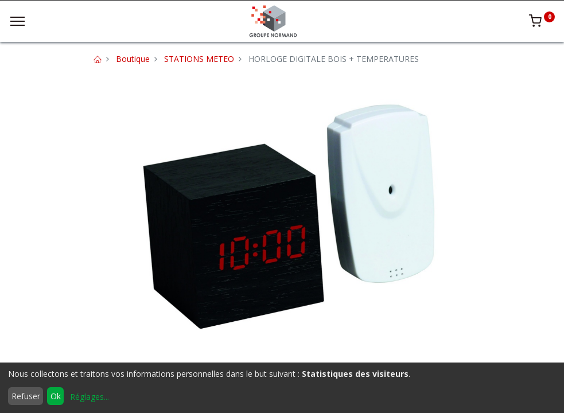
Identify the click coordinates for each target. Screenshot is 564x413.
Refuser (25, 396)
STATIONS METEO (199, 58)
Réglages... (89, 396)
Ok (55, 396)
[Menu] (17, 21)
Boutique (133, 58)
